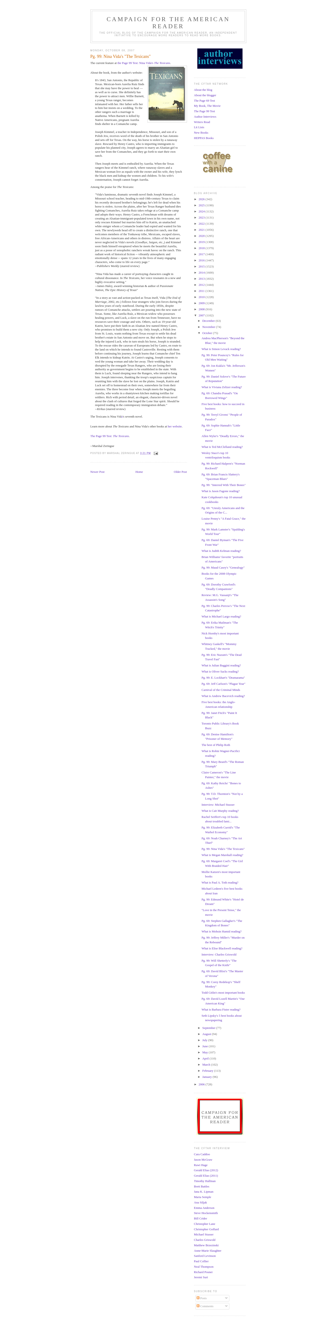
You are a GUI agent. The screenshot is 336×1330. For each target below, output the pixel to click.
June (205, 1046)
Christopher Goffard (206, 1229)
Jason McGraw (203, 1159)
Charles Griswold (204, 1240)
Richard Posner (203, 1272)
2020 (202, 236)
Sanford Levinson (205, 1256)
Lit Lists (199, 127)
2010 (202, 297)
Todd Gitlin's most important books (223, 992)
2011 (202, 291)
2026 (202, 199)
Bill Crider (200, 1218)
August (207, 1034)
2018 (202, 248)
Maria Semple (202, 1197)
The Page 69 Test (204, 100)
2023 (202, 217)
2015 (202, 266)
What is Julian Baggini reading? (221, 665)
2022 (202, 223)
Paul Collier (201, 1261)
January (207, 1077)
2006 (202, 1084)
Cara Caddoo (202, 1154)
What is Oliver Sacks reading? (220, 671)
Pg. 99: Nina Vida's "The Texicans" (223, 849)
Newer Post (97, 472)
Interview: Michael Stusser (218, 804)
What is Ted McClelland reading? (222, 447)
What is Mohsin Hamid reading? (222, 931)
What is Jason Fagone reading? (221, 491)
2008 (202, 309)
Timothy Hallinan (205, 1181)
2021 (202, 229)
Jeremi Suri (201, 1277)
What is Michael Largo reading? (221, 616)
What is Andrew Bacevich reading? (223, 696)
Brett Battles (201, 1186)
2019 (202, 242)
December (209, 321)
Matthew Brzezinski (206, 1245)
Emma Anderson (204, 1208)
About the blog (203, 90)
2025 (202, 205)
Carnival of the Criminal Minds (221, 690)
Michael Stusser (204, 1234)
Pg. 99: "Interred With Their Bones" (224, 485)
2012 (202, 285)
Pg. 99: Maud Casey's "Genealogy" (223, 567)
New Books (201, 132)
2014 (202, 272)
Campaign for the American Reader (168, 23)
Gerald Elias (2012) (206, 1170)
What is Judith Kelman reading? (221, 551)
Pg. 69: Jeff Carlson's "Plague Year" (223, 683)
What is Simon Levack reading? (221, 349)
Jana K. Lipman (204, 1191)
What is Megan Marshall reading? (222, 855)
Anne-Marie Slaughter (208, 1250)
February (208, 1070)
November (209, 327)
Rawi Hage (201, 1165)
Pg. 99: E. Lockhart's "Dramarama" (223, 677)
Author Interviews (205, 116)
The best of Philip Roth (216, 745)
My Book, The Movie (207, 106)
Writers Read (202, 122)
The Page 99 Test (204, 111)
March (206, 1064)
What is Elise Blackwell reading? (222, 948)
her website (175, 426)
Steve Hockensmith (206, 1213)
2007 (202, 315)
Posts (202, 1298)
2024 (202, 211)
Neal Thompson (204, 1266)
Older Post (180, 472)
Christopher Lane (204, 1224)
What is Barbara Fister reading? (221, 1009)
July (205, 1040)
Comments (205, 1306)
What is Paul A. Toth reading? (220, 882)
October (207, 333)
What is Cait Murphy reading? (220, 810)
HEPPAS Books (204, 138)
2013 (202, 278)
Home (139, 472)
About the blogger (205, 95)
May (205, 1052)
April (206, 1058)
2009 (202, 303)
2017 (202, 254)
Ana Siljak (200, 1202)
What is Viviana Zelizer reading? (222, 387)
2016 (202, 260)
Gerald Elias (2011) (206, 1175)
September (209, 1028)
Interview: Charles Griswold (219, 954)
